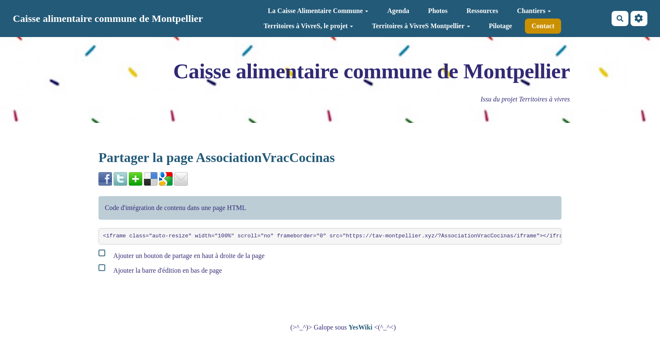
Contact (543, 25)
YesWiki (361, 327)
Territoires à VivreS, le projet (308, 25)
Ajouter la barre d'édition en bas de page (160, 268)
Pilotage (500, 25)
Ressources (482, 10)
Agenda (398, 10)
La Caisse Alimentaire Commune (318, 10)
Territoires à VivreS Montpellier (421, 25)
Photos (437, 10)
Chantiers (534, 10)
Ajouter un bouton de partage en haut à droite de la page (181, 254)
